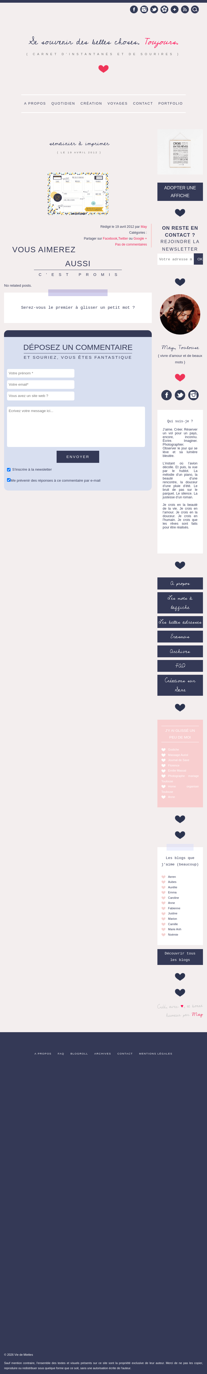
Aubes (172, 881)
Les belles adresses (180, 622)
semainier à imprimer (79, 143)
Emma (172, 892)
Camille (173, 924)
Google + (175, 9)
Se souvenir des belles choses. (103, 42)
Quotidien (63, 103)
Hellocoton (164, 9)
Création (91, 103)
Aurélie (172, 887)
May (197, 1014)
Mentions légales (155, 1053)
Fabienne (174, 908)
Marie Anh (174, 929)
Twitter (154, 9)
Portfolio (170, 103)
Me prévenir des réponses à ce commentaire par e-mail (55, 480)
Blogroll (79, 1053)
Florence (174, 765)
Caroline (173, 897)
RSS (185, 9)
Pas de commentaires (131, 244)
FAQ (180, 666)
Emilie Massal (177, 770)
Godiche (173, 749)
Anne (171, 796)
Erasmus (180, 636)
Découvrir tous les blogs (180, 956)
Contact (143, 103)
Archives (180, 651)
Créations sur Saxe (180, 685)
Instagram (144, 9)
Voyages (118, 103)
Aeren (172, 876)
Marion (172, 918)
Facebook (134, 9)
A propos (35, 103)
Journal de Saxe (178, 760)
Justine (172, 913)
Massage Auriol (178, 755)
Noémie (173, 934)
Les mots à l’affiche (180, 602)
